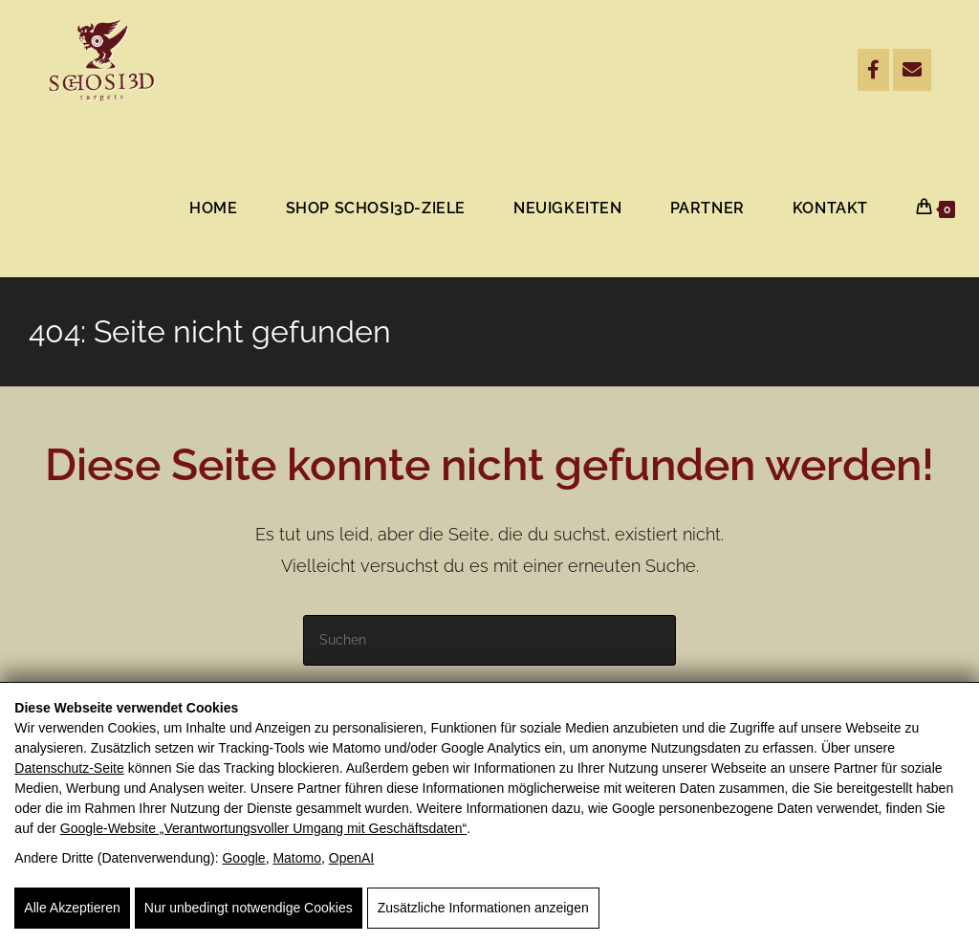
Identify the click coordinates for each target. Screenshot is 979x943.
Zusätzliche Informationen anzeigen (483, 907)
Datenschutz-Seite (68, 768)
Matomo (296, 858)
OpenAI (351, 858)
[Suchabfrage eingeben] (489, 640)
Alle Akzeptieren (72, 907)
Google (243, 858)
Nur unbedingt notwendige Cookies (248, 907)
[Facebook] (873, 70)
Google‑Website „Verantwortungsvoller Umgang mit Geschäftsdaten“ (263, 828)
